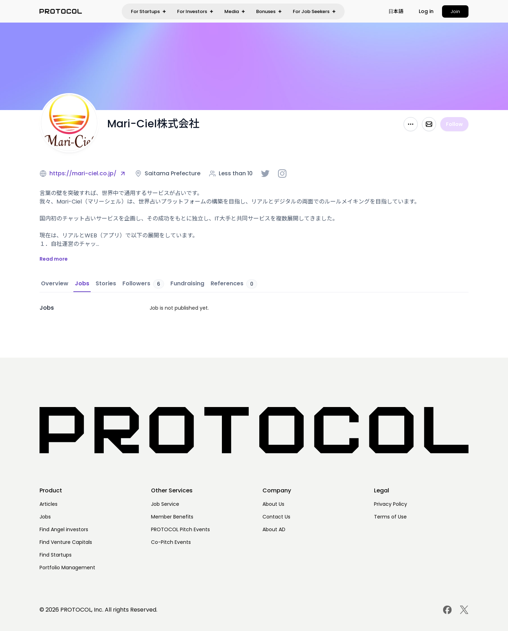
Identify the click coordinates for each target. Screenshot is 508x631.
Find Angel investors (64, 529)
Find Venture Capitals (66, 542)
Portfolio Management (67, 567)
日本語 (395, 11)
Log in (426, 11)
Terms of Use (390, 516)
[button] (395, 11)
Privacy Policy (390, 504)
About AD (273, 529)
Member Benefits (172, 516)
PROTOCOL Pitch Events (180, 529)
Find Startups (56, 554)
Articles (49, 504)
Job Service (165, 504)
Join (455, 11)
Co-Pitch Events (171, 542)
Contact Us (276, 516)
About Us (273, 504)
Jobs (45, 516)
